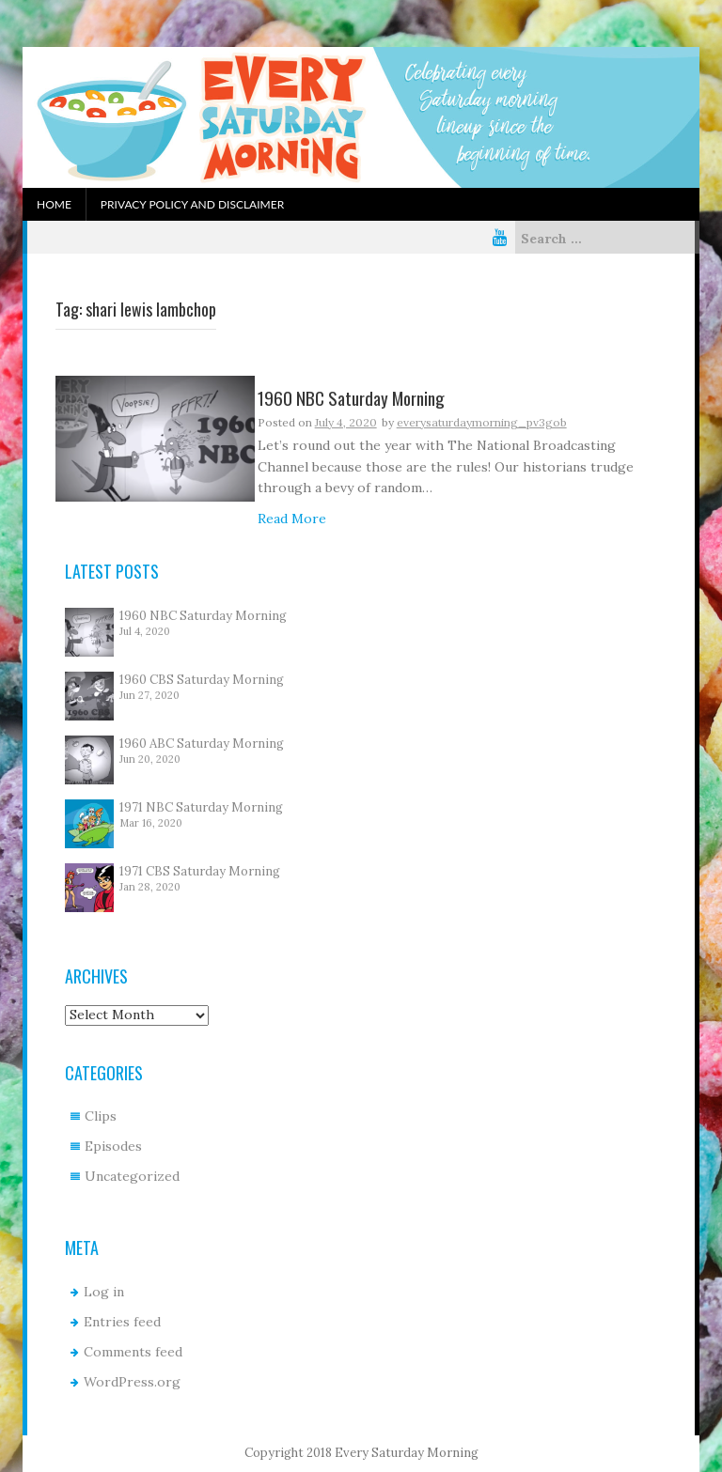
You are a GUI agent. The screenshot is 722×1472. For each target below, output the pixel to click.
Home (54, 204)
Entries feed (122, 1321)
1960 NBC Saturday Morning (203, 616)
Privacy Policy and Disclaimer (192, 204)
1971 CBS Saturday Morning (199, 871)
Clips (101, 1116)
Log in (104, 1291)
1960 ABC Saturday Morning (201, 743)
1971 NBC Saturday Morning (201, 807)
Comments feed (133, 1351)
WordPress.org (132, 1381)
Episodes (113, 1146)
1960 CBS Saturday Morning (201, 680)
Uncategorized (132, 1176)
